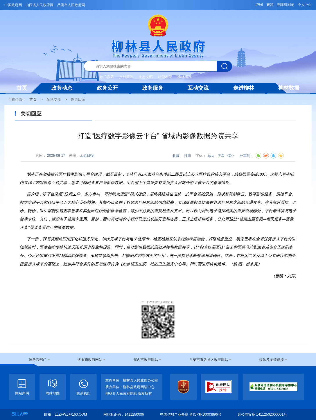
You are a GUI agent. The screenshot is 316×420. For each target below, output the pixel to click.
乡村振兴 (126, 77)
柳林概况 (185, 77)
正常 (220, 156)
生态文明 (146, 77)
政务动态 (61, 88)
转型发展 (165, 77)
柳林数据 (288, 88)
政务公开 (107, 88)
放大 (211, 156)
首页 (21, 88)
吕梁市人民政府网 (71, 5)
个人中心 (305, 5)
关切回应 (77, 99)
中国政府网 (13, 5)
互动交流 (198, 88)
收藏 (176, 156)
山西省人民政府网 (39, 5)
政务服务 (152, 88)
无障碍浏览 (285, 5)
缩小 (230, 156)
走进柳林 (243, 88)
